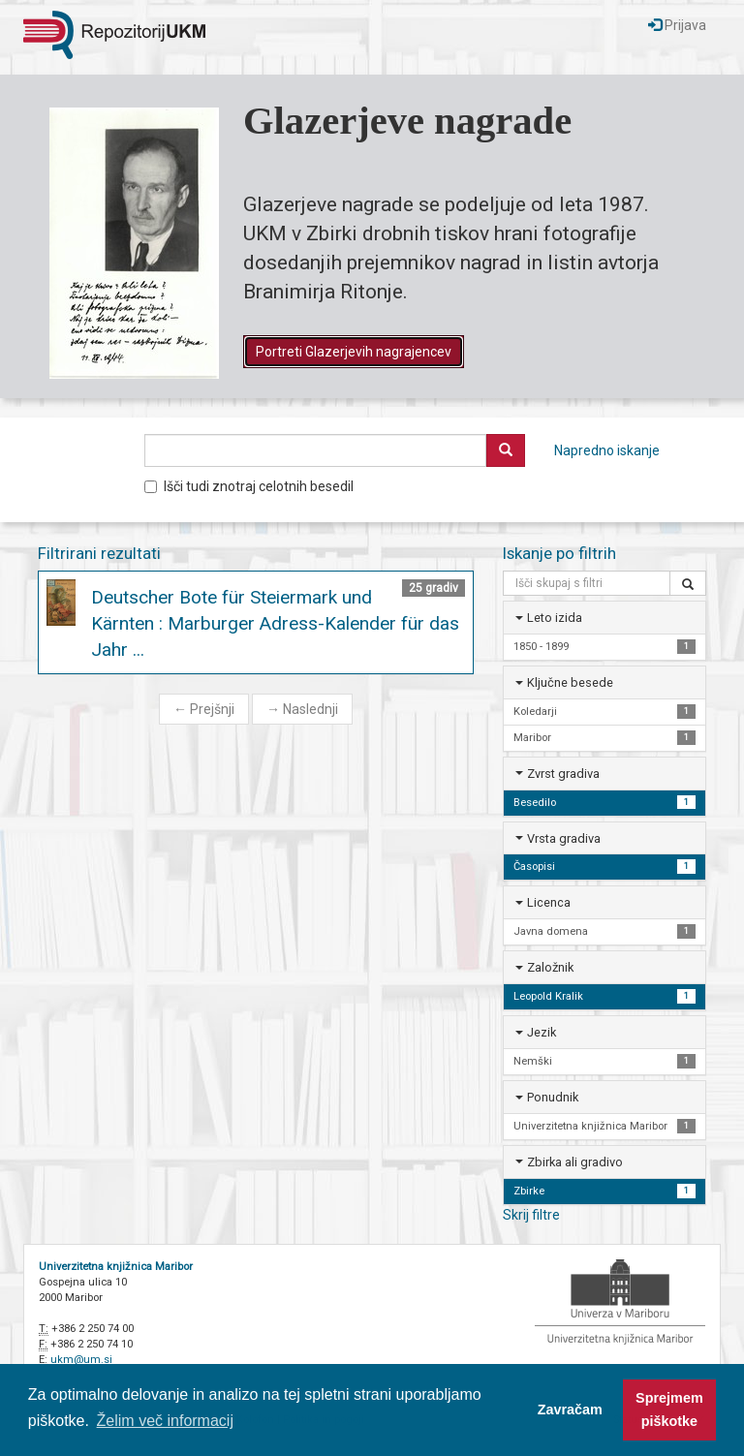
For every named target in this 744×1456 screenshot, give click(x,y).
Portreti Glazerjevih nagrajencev (353, 351)
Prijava (677, 25)
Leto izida (554, 617)
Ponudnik (552, 1097)
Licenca (549, 902)
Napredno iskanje (607, 450)
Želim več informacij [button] (165, 1420)
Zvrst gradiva (563, 773)
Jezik (541, 1032)
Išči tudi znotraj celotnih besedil (249, 486)
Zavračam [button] (570, 1409)
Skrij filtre (531, 1215)
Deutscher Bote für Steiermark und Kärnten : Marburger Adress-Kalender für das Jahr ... (275, 623)
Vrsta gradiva (564, 838)
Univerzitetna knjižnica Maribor (116, 1266)
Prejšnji (203, 709)
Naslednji (302, 709)
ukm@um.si (81, 1359)
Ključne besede (570, 682)
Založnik (550, 967)
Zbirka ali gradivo (575, 1162)
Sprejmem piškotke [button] (669, 1409)
